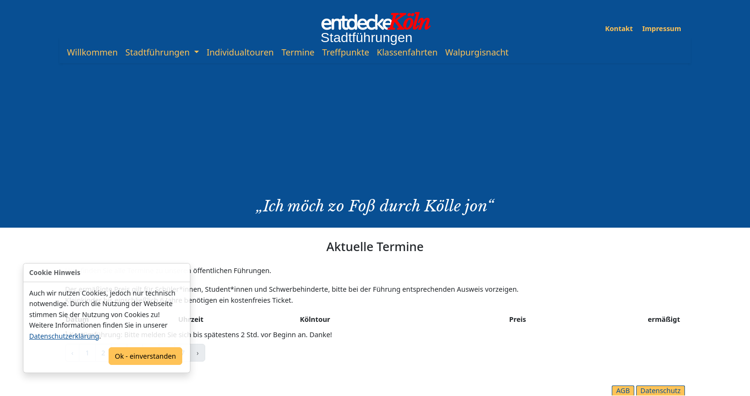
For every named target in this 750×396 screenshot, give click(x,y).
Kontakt (619, 28)
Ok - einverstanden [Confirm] (145, 356)
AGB (623, 390)
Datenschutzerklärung (64, 336)
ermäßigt (664, 319)
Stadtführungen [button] (158, 52)
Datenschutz (660, 390)
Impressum (661, 28)
